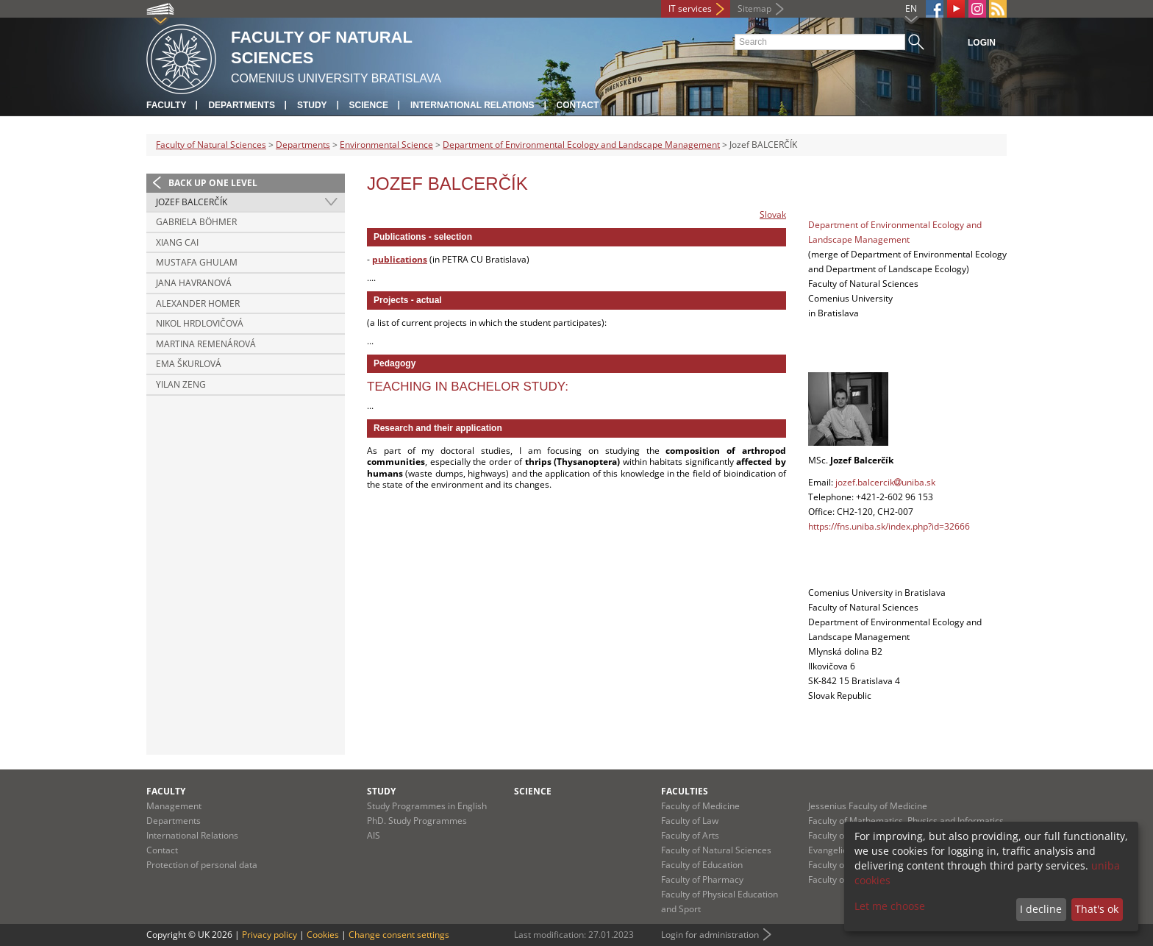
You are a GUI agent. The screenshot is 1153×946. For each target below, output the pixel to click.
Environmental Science (386, 144)
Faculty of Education (702, 864)
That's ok (1096, 909)
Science (368, 105)
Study (312, 105)
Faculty (166, 105)
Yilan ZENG (181, 384)
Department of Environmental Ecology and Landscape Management (581, 144)
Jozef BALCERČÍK (191, 202)
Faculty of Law (689, 820)
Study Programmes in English (427, 806)
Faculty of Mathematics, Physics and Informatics (906, 820)
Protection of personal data (201, 864)
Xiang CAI (177, 242)
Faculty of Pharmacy (702, 879)
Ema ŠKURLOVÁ (188, 364)
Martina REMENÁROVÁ (206, 344)
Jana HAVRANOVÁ (194, 283)
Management (173, 806)
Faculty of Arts (690, 835)
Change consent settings (399, 934)
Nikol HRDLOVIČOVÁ (199, 323)
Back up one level (212, 183)
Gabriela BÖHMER (196, 222)
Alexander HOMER (198, 303)
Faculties (684, 791)
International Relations (472, 105)
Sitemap (754, 8)
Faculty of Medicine (700, 806)
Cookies (323, 934)
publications (399, 259)
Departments (241, 105)
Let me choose (889, 906)
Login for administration (710, 934)
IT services (690, 8)
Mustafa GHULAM (197, 262)
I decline (1041, 909)
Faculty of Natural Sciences (211, 144)
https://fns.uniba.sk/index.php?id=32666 (889, 526)
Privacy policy (269, 934)
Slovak (773, 214)
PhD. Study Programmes (417, 820)
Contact (578, 105)
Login (982, 43)
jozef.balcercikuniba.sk (885, 482)
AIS (373, 835)
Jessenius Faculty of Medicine (867, 806)
